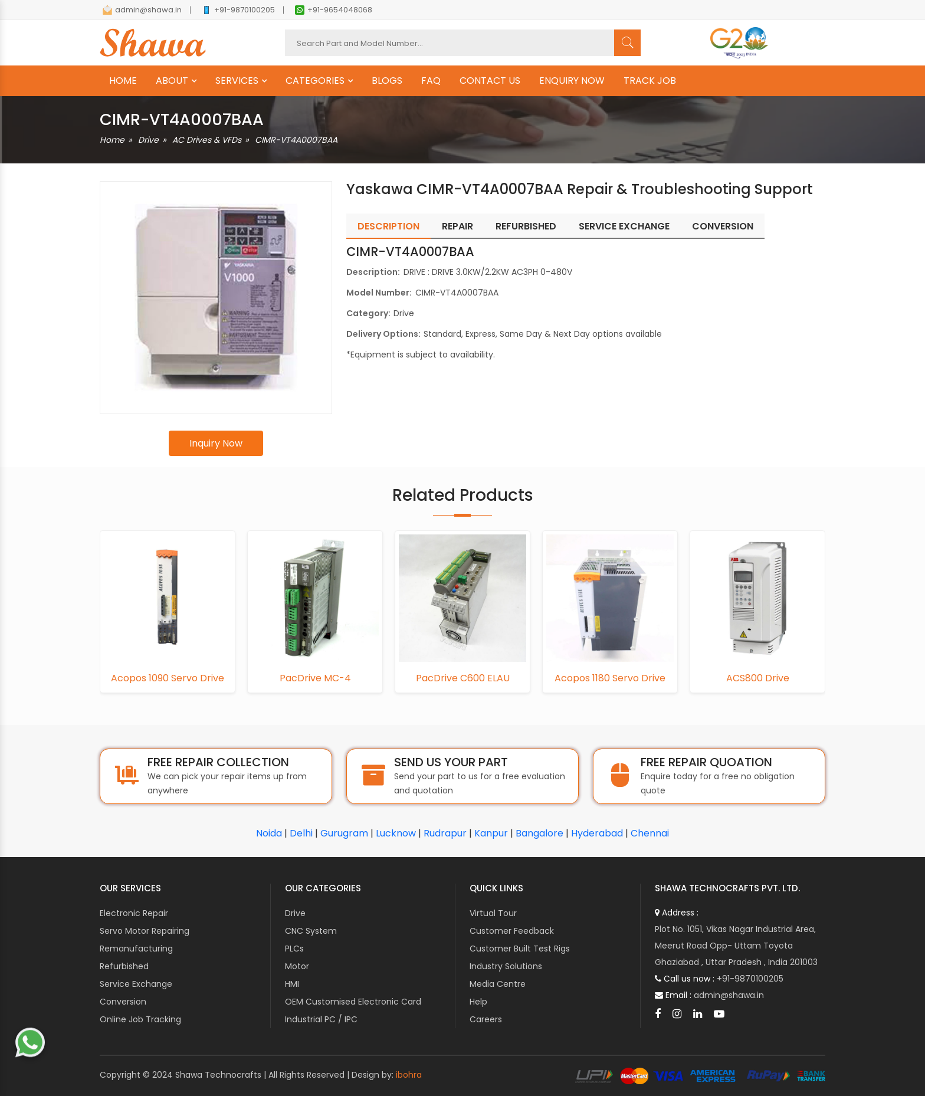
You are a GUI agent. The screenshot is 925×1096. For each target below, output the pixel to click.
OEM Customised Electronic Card (353, 1002)
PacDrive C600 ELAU (463, 678)
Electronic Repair (134, 913)
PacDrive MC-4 (315, 678)
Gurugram (344, 833)
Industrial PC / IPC (321, 1019)
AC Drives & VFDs (206, 140)
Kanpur (491, 833)
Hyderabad (597, 833)
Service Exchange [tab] (624, 226)
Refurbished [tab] (526, 226)
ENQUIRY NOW (572, 81)
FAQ (431, 81)
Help (478, 1002)
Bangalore (539, 833)
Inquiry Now (215, 443)
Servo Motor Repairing (144, 931)
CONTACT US (490, 81)
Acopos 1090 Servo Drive (167, 678)
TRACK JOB (650, 81)
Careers (486, 1019)
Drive (148, 140)
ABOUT (172, 81)
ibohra (409, 1075)
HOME (123, 81)
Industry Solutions (506, 966)
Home (112, 140)
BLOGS (387, 81)
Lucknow (396, 833)
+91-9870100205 (238, 9)
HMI (292, 984)
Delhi (301, 833)
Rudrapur (445, 833)
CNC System (311, 931)
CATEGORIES (315, 81)
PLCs (294, 948)
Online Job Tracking (140, 1019)
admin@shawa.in (142, 9)
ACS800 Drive (757, 678)
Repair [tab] (457, 226)
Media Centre (498, 984)
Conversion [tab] (722, 226)
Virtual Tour (493, 913)
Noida (269, 833)
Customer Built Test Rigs (520, 948)
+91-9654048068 (333, 9)
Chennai (650, 833)
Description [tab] (388, 226)
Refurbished (124, 966)
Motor (297, 966)
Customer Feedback (512, 931)
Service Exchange (136, 984)
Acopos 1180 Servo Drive (610, 678)
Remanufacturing (136, 948)
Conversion (123, 1002)
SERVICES (236, 81)
